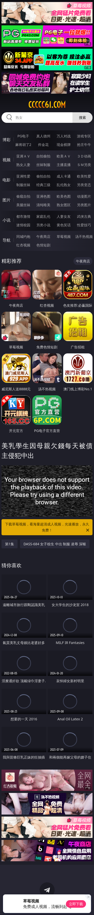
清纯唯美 (43, 204)
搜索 (82, 117)
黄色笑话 (64, 225)
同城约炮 (23, 236)
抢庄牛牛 (84, 144)
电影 (7, 180)
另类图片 (84, 204)
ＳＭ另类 (84, 164)
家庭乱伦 (43, 216)
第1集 (9, 544)
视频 (7, 160)
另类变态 (84, 184)
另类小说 (43, 225)
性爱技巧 (84, 225)
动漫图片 (84, 196)
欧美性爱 (84, 176)
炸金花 (43, 144)
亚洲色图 (43, 196)
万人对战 (64, 136)
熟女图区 (64, 204)
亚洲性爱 (23, 176)
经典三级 (43, 184)
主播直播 (64, 164)
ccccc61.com (47, 105)
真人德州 (43, 136)
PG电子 (23, 136)
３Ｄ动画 (84, 156)
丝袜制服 (43, 164)
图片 (7, 200)
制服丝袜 (23, 184)
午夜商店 (43, 236)
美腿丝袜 (23, 204)
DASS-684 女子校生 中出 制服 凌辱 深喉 (55, 544)
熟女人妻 (23, 164)
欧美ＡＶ (64, 156)
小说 (7, 220)
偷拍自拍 (43, 176)
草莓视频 (64, 236)
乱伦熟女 (64, 184)
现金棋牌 (64, 144)
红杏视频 (23, 245)
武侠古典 (84, 216)
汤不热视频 (84, 236)
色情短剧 (43, 245)
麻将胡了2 (23, 144)
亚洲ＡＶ (23, 156)
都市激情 (23, 216)
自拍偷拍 (43, 156)
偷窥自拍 (23, 196)
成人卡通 (64, 176)
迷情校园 (23, 225)
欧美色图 (64, 196)
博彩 (7, 139)
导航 (7, 240)
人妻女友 (64, 216)
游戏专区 (84, 136)
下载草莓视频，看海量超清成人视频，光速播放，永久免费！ (47, 527)
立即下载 (76, 903)
